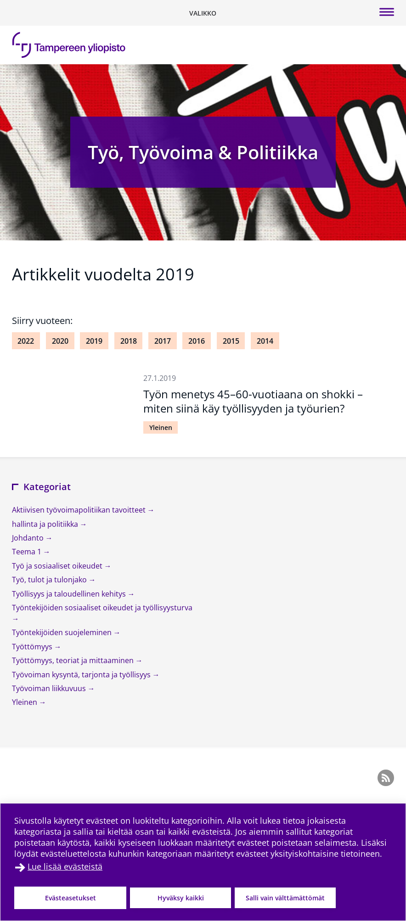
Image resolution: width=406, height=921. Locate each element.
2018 (128, 341)
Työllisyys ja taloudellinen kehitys (70, 594)
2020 (60, 341)
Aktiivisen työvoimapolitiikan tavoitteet (79, 510)
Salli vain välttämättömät (285, 897)
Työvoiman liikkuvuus (50, 688)
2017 (162, 341)
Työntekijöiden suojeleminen (62, 632)
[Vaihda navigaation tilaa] (203, 13)
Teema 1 (27, 552)
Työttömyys (33, 647)
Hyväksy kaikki (181, 897)
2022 (25, 341)
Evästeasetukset (70, 897)
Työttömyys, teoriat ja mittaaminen (73, 660)
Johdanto (28, 538)
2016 (196, 341)
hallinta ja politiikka (46, 524)
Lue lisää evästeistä (65, 866)
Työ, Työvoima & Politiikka (203, 152)
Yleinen (160, 427)
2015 (231, 341)
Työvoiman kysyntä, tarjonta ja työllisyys (82, 675)
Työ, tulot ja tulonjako (50, 580)
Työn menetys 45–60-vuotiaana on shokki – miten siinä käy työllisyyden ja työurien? (253, 401)
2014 (265, 341)
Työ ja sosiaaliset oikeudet (58, 566)
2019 (94, 341)
